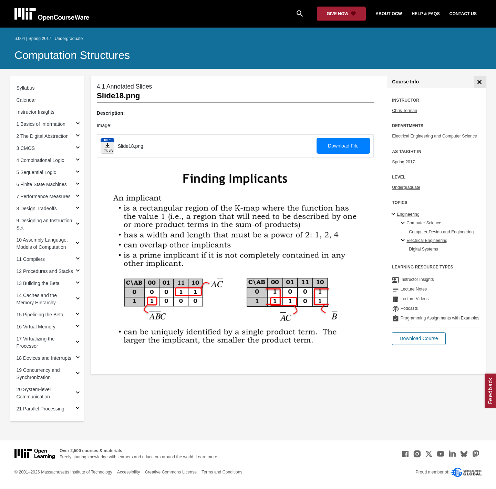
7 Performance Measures (44, 196)
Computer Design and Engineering (441, 232)
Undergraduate (406, 187)
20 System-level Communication (34, 393)
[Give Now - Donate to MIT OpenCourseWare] (341, 14)
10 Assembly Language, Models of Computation (42, 243)
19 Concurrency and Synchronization (38, 373)
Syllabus (26, 88)
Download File (343, 146)
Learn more (206, 457)
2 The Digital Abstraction (43, 136)
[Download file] (107, 146)
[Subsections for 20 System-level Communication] (77, 393)
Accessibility (128, 472)
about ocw (388, 13)
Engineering (408, 214)
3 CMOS (26, 148)
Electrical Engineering (426, 240)
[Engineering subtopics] (394, 214)
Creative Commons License (171, 472)
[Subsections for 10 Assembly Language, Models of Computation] (77, 243)
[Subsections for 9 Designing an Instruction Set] (77, 224)
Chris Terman (404, 110)
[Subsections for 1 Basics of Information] (77, 124)
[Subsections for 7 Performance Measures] (77, 196)
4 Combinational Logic (40, 160)
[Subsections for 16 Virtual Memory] (77, 327)
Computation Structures (72, 55)
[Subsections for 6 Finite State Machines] (77, 184)
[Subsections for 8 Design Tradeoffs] (77, 208)
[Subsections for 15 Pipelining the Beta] (77, 314)
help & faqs (426, 13)
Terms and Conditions (222, 472)
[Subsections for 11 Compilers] (77, 259)
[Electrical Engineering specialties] (404, 240)
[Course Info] (480, 82)
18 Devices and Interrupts (44, 358)
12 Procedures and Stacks (45, 271)
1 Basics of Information (41, 124)
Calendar (26, 100)
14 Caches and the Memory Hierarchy (37, 299)
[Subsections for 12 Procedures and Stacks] (77, 271)
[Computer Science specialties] (404, 223)
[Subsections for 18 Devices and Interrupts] (77, 358)
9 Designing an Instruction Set (44, 224)
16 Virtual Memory (36, 326)
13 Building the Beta (38, 283)
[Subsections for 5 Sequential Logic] (77, 172)
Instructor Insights (36, 112)
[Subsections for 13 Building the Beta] (77, 283)
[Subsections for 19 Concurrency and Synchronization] (77, 374)
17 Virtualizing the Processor (36, 342)
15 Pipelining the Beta (40, 314)
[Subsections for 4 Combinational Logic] (77, 160)
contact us (463, 13)
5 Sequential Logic (36, 172)
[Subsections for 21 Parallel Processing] (77, 409)
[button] (418, 338)
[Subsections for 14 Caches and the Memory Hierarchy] (77, 299)
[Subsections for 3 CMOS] (77, 148)
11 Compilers (31, 259)
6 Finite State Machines (42, 184)
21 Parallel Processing (40, 408)
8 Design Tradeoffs (37, 208)
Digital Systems (423, 249)
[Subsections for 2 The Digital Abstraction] (77, 136)
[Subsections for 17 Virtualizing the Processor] (77, 342)
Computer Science (423, 223)
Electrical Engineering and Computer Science (434, 136)
